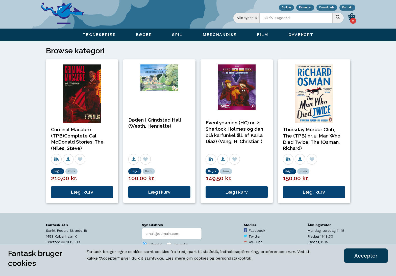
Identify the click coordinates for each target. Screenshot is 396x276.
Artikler (286, 7)
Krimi (71, 171)
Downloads (326, 7)
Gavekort (300, 34)
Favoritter (305, 7)
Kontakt (347, 7)
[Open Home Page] (65, 14)
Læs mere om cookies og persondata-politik (208, 258)
